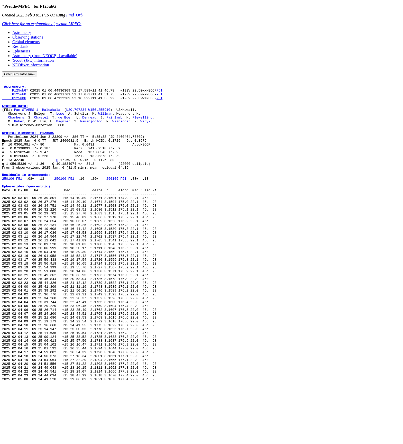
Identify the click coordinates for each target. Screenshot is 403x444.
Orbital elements (26, 42)
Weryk (145, 129)
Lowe (60, 120)
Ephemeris (21, 51)
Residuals (20, 46)
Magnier (63, 129)
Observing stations (27, 37)
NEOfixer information (30, 65)
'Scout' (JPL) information (33, 60)
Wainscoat (121, 129)
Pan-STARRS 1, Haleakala (37, 115)
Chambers (16, 125)
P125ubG (14, 92)
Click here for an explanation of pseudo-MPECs (41, 24)
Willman (105, 120)
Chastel (41, 125)
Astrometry (21, 32)
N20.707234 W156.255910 (88, 115)
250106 (8, 197)
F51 (159, 92)
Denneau (89, 125)
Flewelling (142, 125)
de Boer (65, 125)
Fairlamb (114, 125)
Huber (19, 129)
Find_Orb (74, 15)
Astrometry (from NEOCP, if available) (44, 55)
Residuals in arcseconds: (26, 193)
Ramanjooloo (91, 129)
